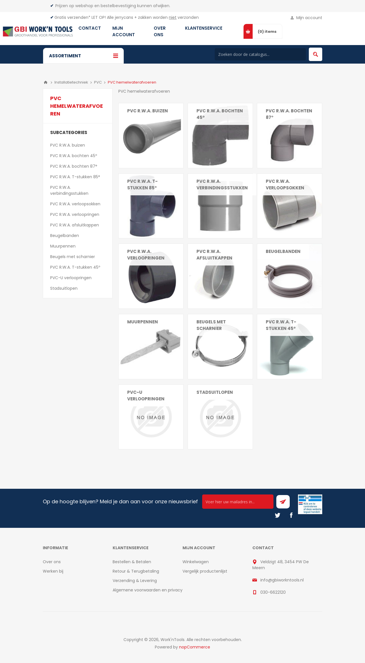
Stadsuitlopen (214, 392)
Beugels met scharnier (211, 325)
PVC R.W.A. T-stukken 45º (281, 325)
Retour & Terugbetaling (136, 571)
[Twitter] (277, 515)
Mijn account (309, 18)
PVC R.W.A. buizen (147, 111)
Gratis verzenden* (72, 17)
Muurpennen (142, 322)
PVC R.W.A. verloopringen (146, 254)
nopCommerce (194, 647)
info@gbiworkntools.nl (282, 580)
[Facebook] (291, 515)
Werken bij (53, 571)
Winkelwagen (195, 562)
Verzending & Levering (135, 580)
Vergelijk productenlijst (204, 571)
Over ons (52, 562)
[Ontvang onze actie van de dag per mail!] (237, 501)
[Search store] (260, 54)
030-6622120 (273, 592)
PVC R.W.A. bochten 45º (219, 114)
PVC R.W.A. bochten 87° (289, 114)
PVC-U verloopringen (146, 395)
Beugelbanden (283, 251)
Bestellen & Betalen (132, 562)
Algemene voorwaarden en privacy (147, 590)
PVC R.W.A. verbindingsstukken (222, 184)
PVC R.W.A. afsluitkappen (214, 254)
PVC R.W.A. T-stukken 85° (142, 184)
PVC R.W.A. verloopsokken (285, 184)
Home (45, 82)
